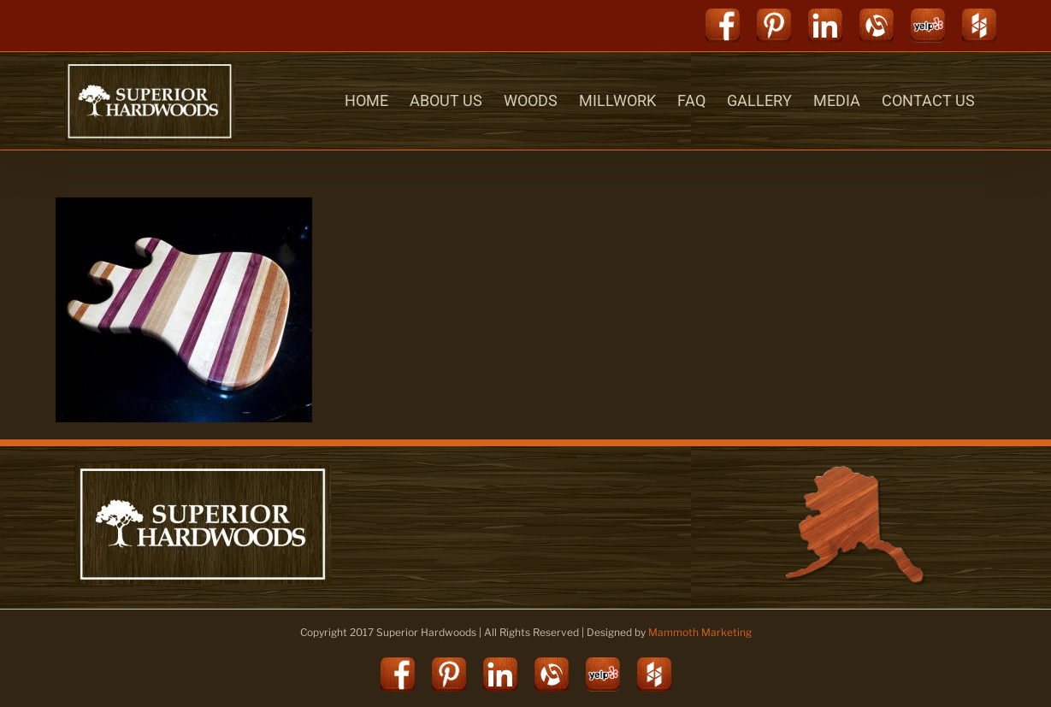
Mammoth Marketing (700, 632)
